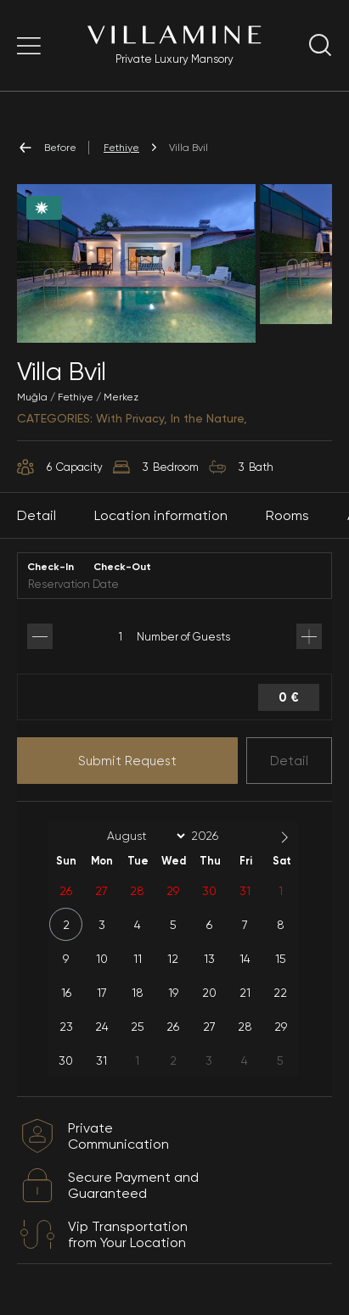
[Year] (218, 835)
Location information (161, 515)
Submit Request (127, 761)
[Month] (143, 835)
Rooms (287, 515)
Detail (289, 761)
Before (46, 147)
